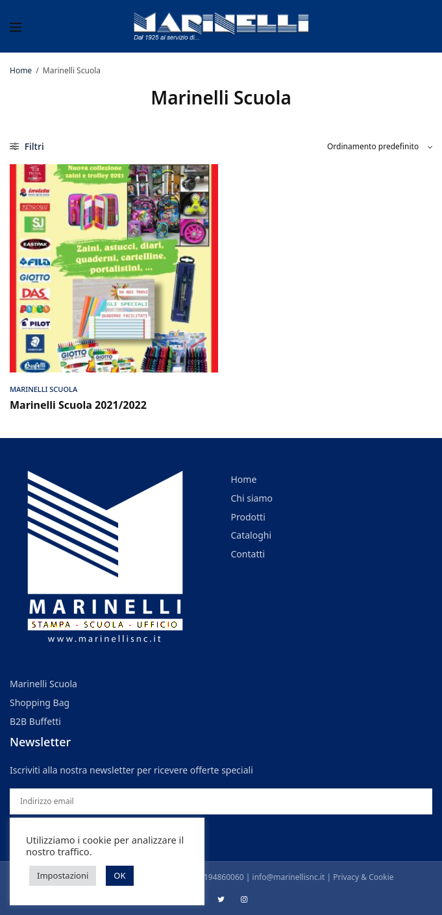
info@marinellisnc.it (288, 877)
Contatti (248, 554)
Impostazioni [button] (62, 875)
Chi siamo (252, 498)
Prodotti (248, 516)
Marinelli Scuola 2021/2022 (78, 405)
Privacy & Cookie (363, 877)
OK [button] (119, 875)
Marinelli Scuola (43, 389)
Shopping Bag (39, 702)
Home (21, 70)
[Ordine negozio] (379, 146)
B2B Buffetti (35, 720)
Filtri (27, 146)
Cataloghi (251, 535)
